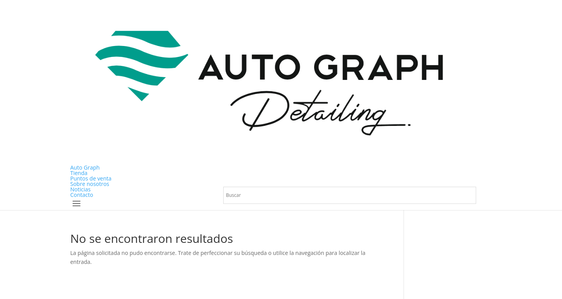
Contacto (81, 194)
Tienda (78, 173)
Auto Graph (85, 167)
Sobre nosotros (89, 184)
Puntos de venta (91, 178)
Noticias (80, 189)
